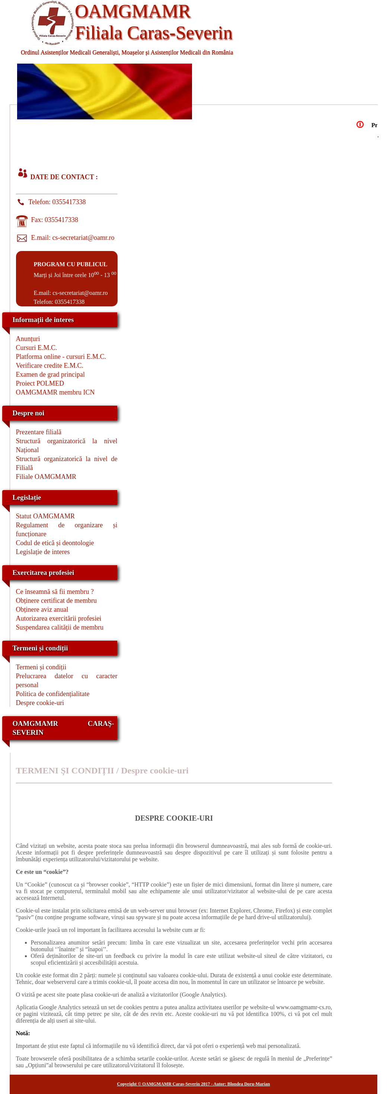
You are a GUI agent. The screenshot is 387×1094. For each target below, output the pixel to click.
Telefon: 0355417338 (55, 202)
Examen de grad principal (50, 374)
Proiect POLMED (40, 383)
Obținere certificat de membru (56, 600)
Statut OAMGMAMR (45, 516)
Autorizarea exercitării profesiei (59, 618)
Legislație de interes (43, 552)
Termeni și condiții (41, 667)
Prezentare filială (38, 432)
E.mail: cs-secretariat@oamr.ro (71, 237)
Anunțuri (28, 338)
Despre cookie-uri (40, 703)
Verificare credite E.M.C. (49, 365)
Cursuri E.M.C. (36, 347)
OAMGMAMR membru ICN (55, 392)
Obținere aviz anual (42, 609)
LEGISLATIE (204, 138)
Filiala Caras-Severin (154, 32)
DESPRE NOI (126, 138)
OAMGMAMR (133, 10)
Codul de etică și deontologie (55, 543)
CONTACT (126, 152)
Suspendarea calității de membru (59, 627)
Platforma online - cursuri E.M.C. (61, 356)
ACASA (48, 138)
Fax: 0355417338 (53, 219)
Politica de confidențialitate (53, 694)
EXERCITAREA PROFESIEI (48, 152)
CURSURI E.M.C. (283, 138)
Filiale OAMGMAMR (46, 476)
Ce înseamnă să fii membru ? (55, 591)
